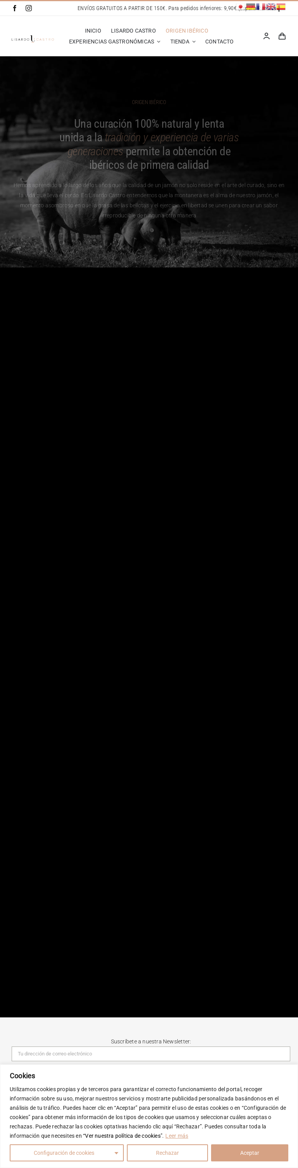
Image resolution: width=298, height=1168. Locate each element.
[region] (149, 1116)
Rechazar (167, 1153)
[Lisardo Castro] (33, 38)
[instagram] (29, 8)
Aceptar (249, 1153)
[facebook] (15, 8)
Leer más (176, 1136)
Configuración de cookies (64, 1153)
